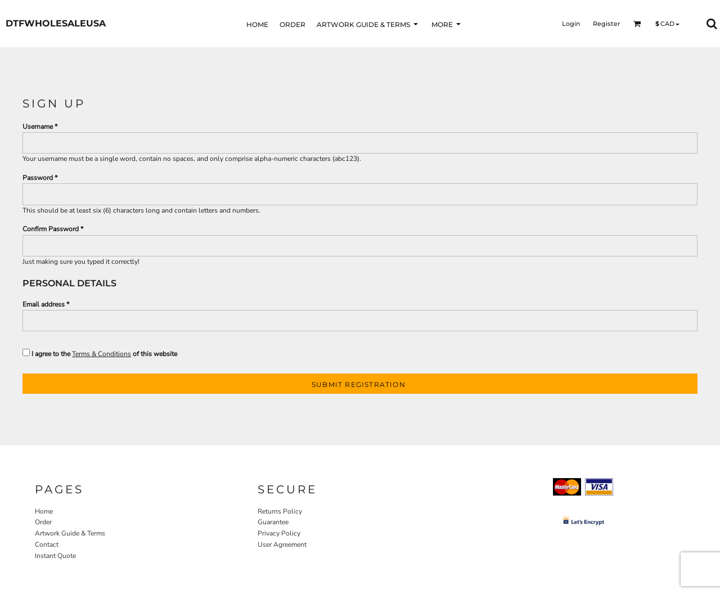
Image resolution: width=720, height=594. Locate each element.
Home (44, 511)
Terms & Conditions (101, 353)
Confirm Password (50, 228)
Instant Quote (55, 555)
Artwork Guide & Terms (70, 533)
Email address (43, 304)
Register (606, 24)
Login (571, 24)
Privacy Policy (279, 533)
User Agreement (282, 544)
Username (37, 126)
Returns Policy (280, 511)
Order (43, 522)
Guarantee (273, 522)
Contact (46, 544)
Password (37, 177)
